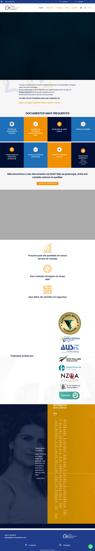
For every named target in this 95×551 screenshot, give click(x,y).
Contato (74, 8)
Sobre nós (49, 8)
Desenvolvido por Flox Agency (47, 550)
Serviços (59, 8)
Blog (67, 8)
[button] (90, 546)
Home (41, 8)
